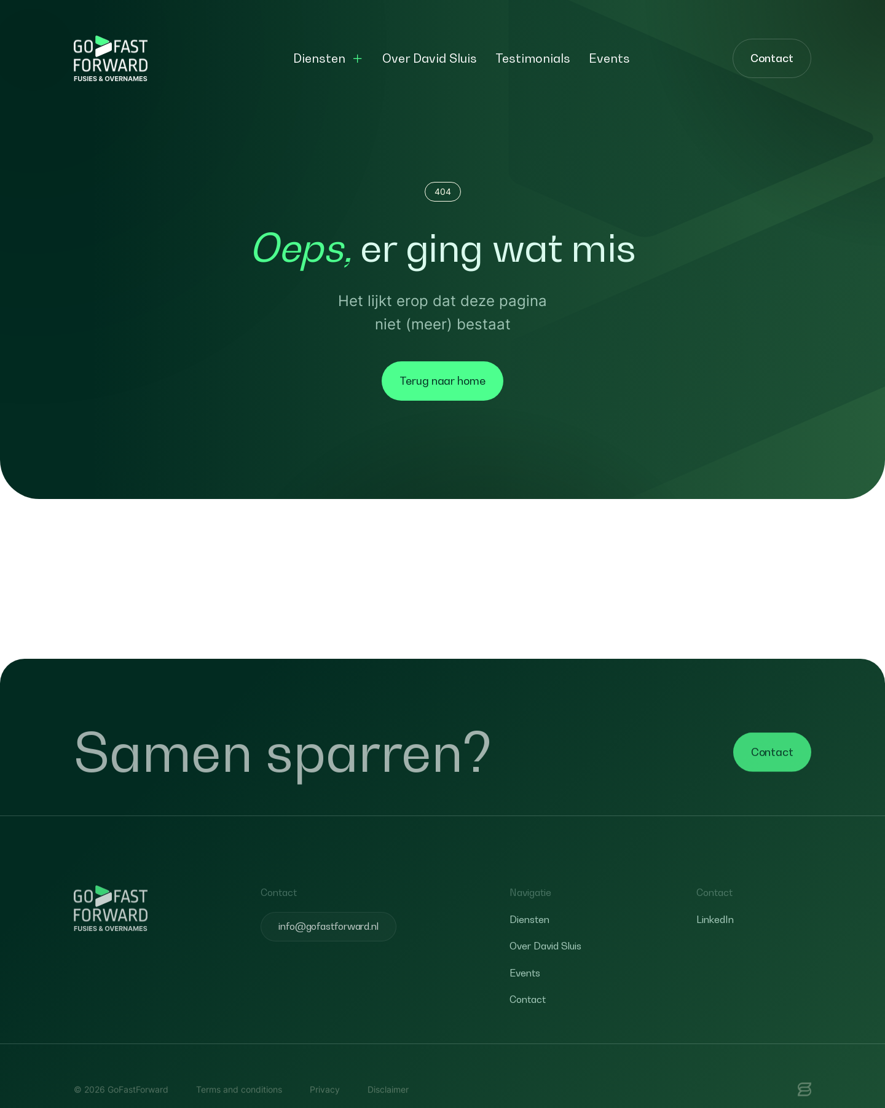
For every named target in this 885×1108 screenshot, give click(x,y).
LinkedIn (715, 939)
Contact (771, 58)
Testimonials (532, 58)
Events (609, 58)
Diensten (319, 58)
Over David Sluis (429, 58)
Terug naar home (442, 380)
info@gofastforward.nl (328, 946)
